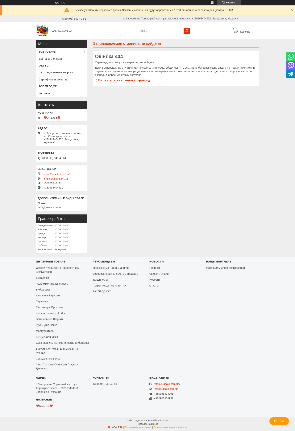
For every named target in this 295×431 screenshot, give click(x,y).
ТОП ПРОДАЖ (48, 86)
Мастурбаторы (45, 330)
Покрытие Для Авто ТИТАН (109, 285)
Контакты (44, 93)
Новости (154, 279)
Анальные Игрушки (48, 295)
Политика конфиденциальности (170, 427)
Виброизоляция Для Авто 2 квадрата (115, 273)
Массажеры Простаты (49, 307)
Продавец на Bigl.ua (147, 424)
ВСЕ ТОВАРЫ (47, 51)
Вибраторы (43, 289)
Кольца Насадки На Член (51, 313)
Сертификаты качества (53, 79)
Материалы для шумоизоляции (225, 267)
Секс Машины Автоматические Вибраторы (62, 342)
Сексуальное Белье (48, 358)
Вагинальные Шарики (49, 319)
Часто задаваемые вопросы (56, 72)
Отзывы (43, 65)
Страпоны (42, 301)
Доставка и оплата (50, 58)
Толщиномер (100, 279)
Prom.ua (164, 420)
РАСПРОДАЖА (102, 291)
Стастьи (154, 285)
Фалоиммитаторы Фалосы (52, 283)
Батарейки (42, 277)
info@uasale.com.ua (56, 178)
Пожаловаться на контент (138, 427)
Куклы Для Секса (46, 325)
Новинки (154, 267)
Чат (279, 421)
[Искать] (187, 31)
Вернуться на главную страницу (124, 80)
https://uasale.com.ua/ (57, 174)
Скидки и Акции (159, 273)
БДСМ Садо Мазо (47, 336)
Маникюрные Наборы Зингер (111, 267)
